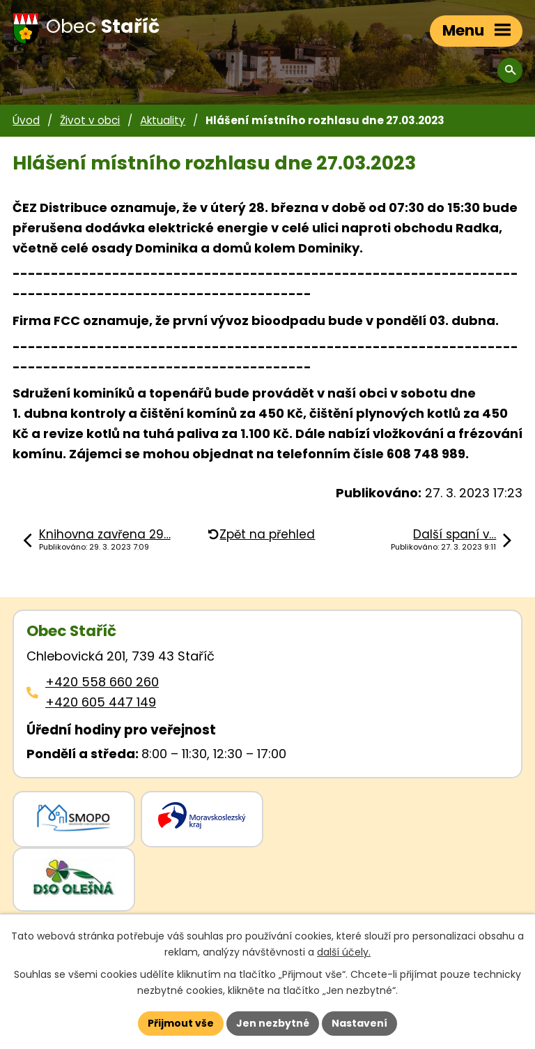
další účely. (344, 952)
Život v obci (90, 120)
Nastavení (359, 1023)
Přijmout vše (181, 1023)
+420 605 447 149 (100, 702)
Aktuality (162, 120)
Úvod (26, 120)
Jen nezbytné (272, 1023)
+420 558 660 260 (102, 681)
